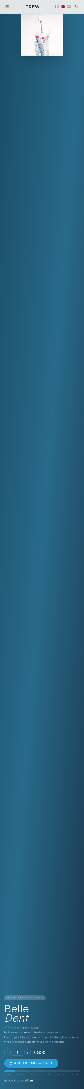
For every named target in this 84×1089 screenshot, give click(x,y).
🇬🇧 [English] (63, 7)
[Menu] (7, 6)
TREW (33, 6)
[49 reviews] (22, 1028)
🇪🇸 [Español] (69, 6)
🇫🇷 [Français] (57, 6)
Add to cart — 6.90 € (31, 1063)
